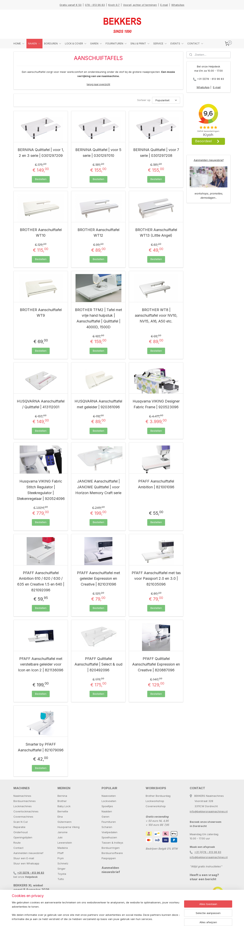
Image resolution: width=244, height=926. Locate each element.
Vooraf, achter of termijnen (140, 4)
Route (17, 842)
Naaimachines (22, 795)
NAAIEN (34, 43)
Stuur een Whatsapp (26, 863)
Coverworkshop (156, 806)
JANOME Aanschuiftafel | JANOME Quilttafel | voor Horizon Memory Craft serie (98, 487)
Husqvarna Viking (68, 827)
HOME (19, 43)
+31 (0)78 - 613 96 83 (210, 78)
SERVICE (160, 43)
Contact (18, 847)
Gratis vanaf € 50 (70, 4)
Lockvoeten (109, 801)
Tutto (60, 879)
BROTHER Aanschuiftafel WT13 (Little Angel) (156, 233)
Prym (60, 858)
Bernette (62, 811)
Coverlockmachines (25, 811)
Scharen (107, 827)
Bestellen (40, 179)
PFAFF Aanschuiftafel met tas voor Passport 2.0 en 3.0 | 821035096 (156, 579)
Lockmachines (22, 806)
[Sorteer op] (166, 100)
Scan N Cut (20, 821)
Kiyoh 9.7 (114, 4)
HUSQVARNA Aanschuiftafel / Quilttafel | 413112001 (41, 404)
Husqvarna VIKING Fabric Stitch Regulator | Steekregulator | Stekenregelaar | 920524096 (41, 490)
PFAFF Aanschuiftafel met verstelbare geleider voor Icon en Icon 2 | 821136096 (40, 664)
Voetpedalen (109, 832)
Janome (62, 832)
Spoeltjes (107, 806)
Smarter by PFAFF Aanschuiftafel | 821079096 (41, 747)
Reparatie (19, 827)
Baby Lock (64, 806)
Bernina (62, 795)
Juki (60, 837)
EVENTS (177, 43)
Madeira (62, 847)
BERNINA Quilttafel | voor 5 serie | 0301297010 (98, 153)
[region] (95, 911)
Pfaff (60, 853)
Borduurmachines (24, 801)
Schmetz (62, 863)
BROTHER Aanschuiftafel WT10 (41, 233)
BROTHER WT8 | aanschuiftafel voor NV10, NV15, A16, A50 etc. (156, 315)
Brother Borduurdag (158, 795)
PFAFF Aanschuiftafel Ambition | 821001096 (156, 484)
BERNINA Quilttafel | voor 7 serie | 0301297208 (156, 153)
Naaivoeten (109, 795)
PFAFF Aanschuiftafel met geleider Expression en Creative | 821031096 (98, 579)
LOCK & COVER (76, 43)
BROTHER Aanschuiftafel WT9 (41, 313)
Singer (61, 868)
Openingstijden (22, 837)
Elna (60, 816)
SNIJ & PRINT (140, 43)
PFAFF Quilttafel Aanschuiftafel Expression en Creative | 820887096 (156, 664)
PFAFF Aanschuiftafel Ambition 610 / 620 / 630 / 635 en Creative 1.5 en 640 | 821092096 (40, 581)
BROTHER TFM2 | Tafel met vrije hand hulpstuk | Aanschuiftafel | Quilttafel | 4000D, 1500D (98, 318)
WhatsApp (177, 4)
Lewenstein (64, 842)
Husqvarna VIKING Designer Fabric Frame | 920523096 (156, 404)
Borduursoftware (112, 853)
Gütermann (64, 821)
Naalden (107, 811)
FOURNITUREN (116, 43)
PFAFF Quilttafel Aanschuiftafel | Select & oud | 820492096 (98, 664)
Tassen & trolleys (112, 842)
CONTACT (195, 43)
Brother (62, 801)
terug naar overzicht (98, 84)
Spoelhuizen (109, 837)
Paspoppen (109, 858)
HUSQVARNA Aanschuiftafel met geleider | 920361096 (98, 404)
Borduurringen (111, 847)
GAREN (96, 43)
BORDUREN (53, 43)
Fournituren (109, 821)
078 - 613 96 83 (95, 4)
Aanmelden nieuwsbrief (209, 160)
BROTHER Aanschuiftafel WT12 (98, 233)
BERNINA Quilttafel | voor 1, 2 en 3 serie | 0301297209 (41, 153)
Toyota (61, 873)
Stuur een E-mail (23, 858)
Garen (105, 816)
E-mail (164, 4)
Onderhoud (20, 832)
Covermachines (23, 816)
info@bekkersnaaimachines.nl (209, 811)
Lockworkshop (155, 801)
